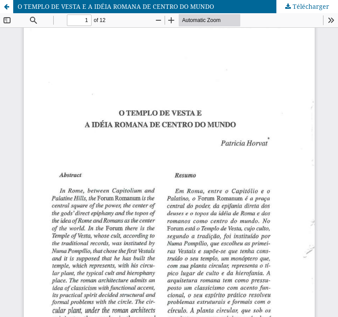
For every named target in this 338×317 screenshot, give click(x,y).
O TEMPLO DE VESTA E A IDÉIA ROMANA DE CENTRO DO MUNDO (116, 6)
